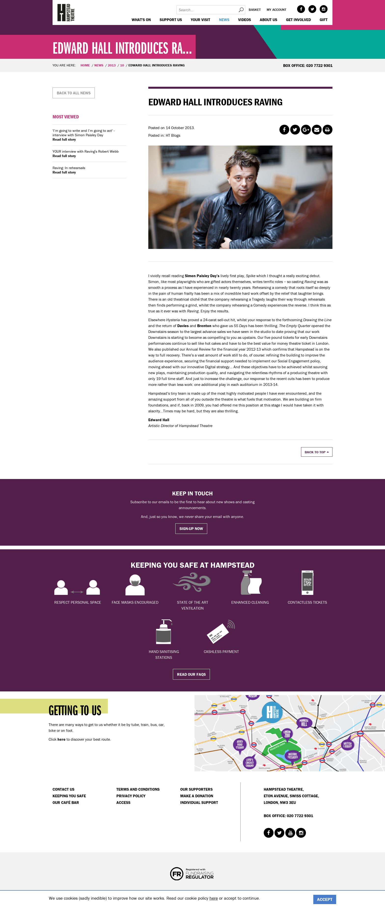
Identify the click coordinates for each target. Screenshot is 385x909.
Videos (244, 19)
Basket (255, 9)
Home (85, 65)
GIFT (324, 19)
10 (122, 65)
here (213, 898)
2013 (112, 65)
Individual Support (199, 802)
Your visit (200, 19)
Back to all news (74, 92)
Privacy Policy (130, 795)
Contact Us (63, 789)
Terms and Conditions (138, 789)
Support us (171, 19)
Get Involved (298, 19)
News (224, 19)
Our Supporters (196, 789)
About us (268, 19)
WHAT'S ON (141, 19)
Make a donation (196, 795)
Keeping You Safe (69, 795)
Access (123, 802)
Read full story (64, 139)
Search (240, 9)
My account (276, 9)
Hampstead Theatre (66, 12)
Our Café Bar (66, 802)
